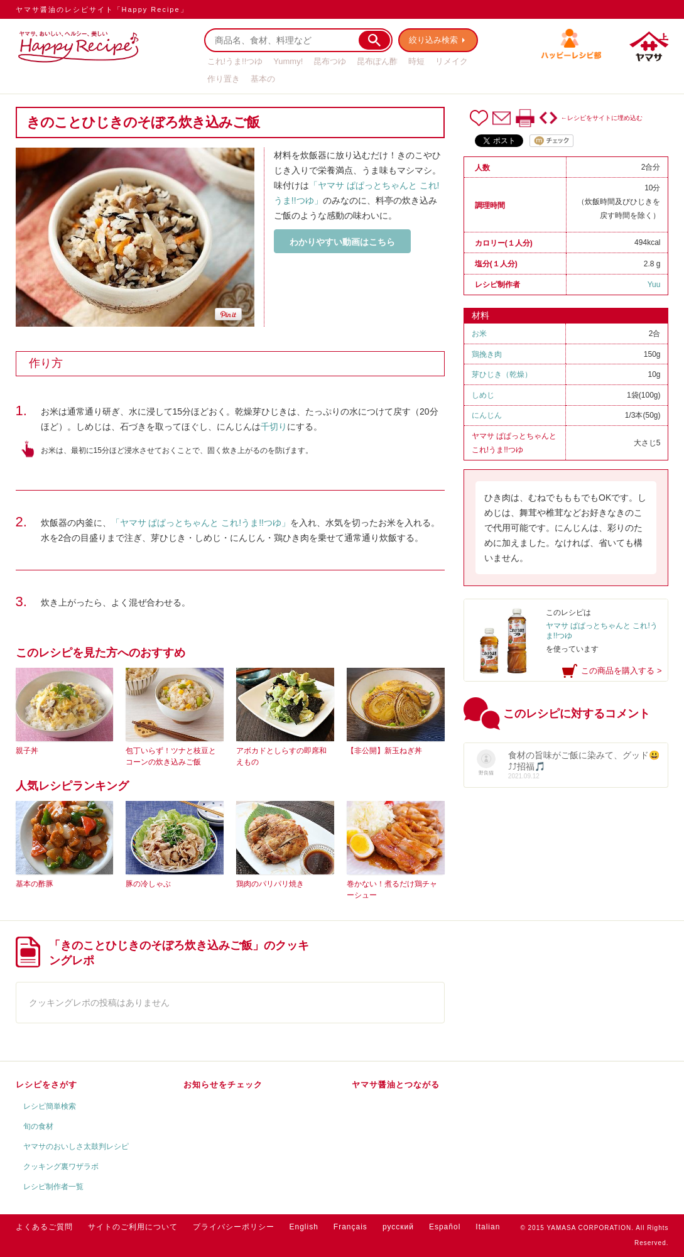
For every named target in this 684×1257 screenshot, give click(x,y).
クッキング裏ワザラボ (61, 1166)
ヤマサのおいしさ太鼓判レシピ (76, 1146)
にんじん (487, 415)
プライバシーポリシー (233, 1226)
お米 (479, 333)
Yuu (654, 284)
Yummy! (288, 61)
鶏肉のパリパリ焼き (270, 883)
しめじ (483, 395)
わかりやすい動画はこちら (342, 242)
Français (350, 1226)
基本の (263, 79)
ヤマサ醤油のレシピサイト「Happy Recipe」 (102, 9)
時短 (416, 61)
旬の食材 (38, 1126)
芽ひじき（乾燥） (502, 374)
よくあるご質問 (44, 1226)
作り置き (223, 79)
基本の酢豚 (34, 883)
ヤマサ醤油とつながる (396, 1084)
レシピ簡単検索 (49, 1106)
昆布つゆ (329, 61)
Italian (487, 1226)
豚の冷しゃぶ (148, 883)
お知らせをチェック (223, 1084)
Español (444, 1226)
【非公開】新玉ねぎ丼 (384, 750)
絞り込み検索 (434, 40)
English (304, 1226)
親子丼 (27, 750)
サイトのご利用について (133, 1226)
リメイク (451, 61)
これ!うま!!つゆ (235, 61)
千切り (274, 427)
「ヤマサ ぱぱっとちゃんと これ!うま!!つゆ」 (200, 523)
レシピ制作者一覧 (53, 1186)
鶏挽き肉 (487, 354)
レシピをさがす (46, 1084)
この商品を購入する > (621, 670)
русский (398, 1226)
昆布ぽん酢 (377, 61)
